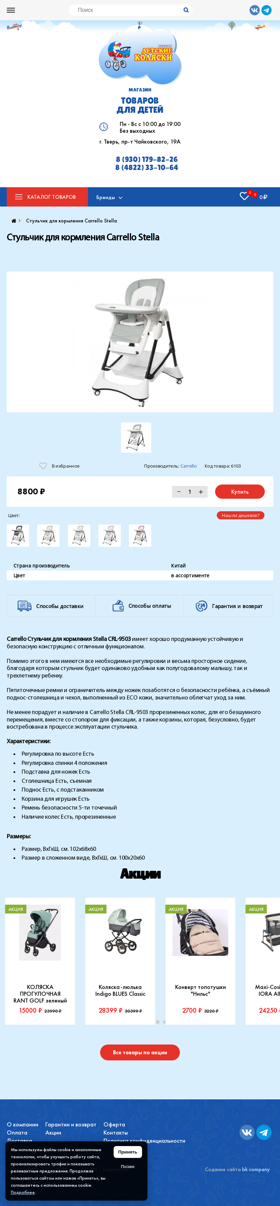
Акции (53, 1132)
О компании (22, 1124)
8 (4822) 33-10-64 (146, 168)
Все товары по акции (140, 1052)
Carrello (189, 466)
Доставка (19, 1140)
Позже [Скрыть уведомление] (128, 1166)
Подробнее (23, 1192)
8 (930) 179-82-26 (147, 159)
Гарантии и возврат (70, 1124)
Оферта (114, 1124)
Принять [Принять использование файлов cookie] (127, 1152)
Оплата (17, 1132)
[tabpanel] (40, 961)
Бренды (105, 197)
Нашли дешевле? (240, 515)
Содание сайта (223, 1169)
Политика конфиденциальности (144, 1140)
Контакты (115, 1132)
